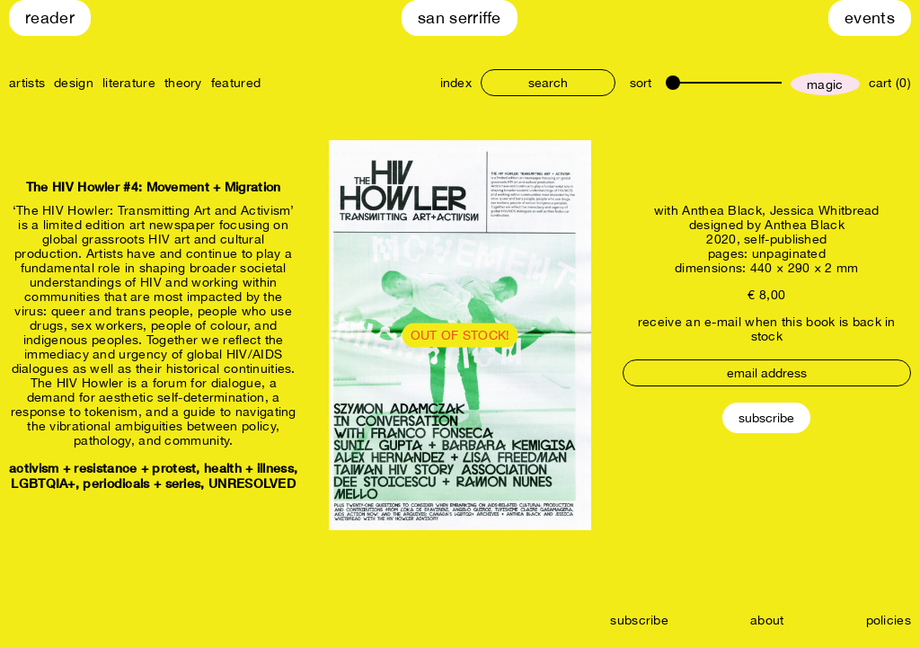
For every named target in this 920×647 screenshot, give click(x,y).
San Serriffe (459, 17)
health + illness (249, 467)
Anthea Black (722, 210)
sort (640, 82)
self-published (785, 239)
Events (870, 17)
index (456, 82)
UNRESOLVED (252, 483)
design (73, 82)
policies (888, 620)
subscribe (639, 620)
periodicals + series (141, 483)
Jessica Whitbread (825, 210)
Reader (50, 17)
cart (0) (890, 82)
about (767, 620)
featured (236, 82)
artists (27, 82)
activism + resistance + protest (102, 467)
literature (128, 82)
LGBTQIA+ (43, 483)
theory (183, 82)
